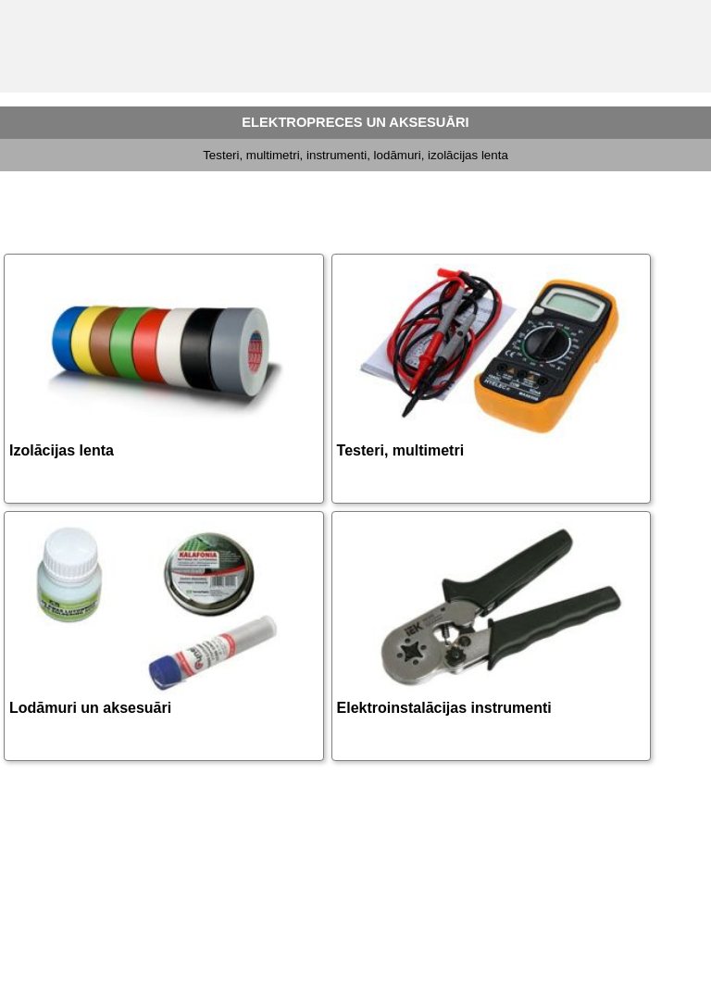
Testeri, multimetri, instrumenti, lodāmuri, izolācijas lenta (355, 155)
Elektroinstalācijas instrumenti (444, 708)
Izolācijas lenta (61, 450)
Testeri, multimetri (401, 450)
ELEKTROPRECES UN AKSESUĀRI (355, 122)
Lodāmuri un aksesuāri (90, 708)
